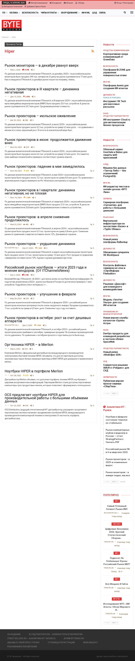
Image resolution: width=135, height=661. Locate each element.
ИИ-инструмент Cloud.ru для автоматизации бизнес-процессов (116, 122)
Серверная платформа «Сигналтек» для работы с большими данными (115, 206)
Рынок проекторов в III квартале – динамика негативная (42, 90)
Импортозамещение (37, 3)
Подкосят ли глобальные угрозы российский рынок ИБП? (116, 561)
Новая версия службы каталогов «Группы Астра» (115, 320)
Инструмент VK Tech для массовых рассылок (114, 104)
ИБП (117, 501)
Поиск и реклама (112, 98)
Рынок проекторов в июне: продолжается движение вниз (48, 141)
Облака (13, 13)
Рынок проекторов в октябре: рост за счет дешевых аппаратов (48, 319)
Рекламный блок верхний (22, 646)
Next (115, 394)
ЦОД (94, 13)
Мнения (68, 3)
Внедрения (55, 3)
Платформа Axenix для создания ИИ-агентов (115, 87)
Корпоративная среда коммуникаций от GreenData (115, 57)
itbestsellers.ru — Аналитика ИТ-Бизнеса (31, 638)
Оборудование (69, 13)
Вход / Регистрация (123, 3)
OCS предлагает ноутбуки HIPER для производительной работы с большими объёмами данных (46, 398)
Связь (102, 13)
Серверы (107, 199)
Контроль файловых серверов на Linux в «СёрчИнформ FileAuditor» (114, 269)
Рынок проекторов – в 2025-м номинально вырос (118, 462)
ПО (3, 13)
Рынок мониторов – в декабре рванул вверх (41, 65)
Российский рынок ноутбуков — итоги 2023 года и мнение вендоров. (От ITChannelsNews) (46, 269)
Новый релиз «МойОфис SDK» (112, 353)
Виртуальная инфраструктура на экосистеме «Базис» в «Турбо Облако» (115, 224)
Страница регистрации (61, 642)
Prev (107, 394)
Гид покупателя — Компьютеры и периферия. (56, 634)
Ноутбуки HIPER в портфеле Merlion (34, 371)
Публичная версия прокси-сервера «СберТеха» (113, 383)
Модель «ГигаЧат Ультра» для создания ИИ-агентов (115, 302)
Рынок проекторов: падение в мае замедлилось (45, 166)
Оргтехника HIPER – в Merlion (29, 345)
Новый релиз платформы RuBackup (115, 240)
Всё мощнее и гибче (116, 584)
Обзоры (79, 3)
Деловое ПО (109, 95)
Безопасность (30, 13)
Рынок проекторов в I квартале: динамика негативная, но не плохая (40, 191)
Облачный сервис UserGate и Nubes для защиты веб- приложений (115, 153)
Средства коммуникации (116, 50)
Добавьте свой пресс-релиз (23, 642)
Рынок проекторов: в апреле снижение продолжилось (37, 218)
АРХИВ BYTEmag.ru (74, 638)
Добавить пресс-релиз (35, 7)
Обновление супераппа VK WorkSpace (116, 253)
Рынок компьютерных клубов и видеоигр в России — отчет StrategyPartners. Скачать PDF (117, 436)
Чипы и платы (49, 13)
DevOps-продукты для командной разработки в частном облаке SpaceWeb (116, 337)
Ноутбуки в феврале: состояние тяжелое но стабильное (117, 419)
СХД (105, 361)
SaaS (105, 113)
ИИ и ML (86, 13)
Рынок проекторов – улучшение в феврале (40, 294)
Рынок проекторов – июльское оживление (40, 116)
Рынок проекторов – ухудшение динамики (40, 244)
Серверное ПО (110, 377)
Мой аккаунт (90, 642)
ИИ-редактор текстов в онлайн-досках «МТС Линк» (116, 189)
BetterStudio (123, 656)
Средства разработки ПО (116, 116)
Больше (112, 13)
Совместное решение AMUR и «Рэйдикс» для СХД (116, 368)
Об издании (14, 634)
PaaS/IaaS (108, 217)
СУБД (105, 164)
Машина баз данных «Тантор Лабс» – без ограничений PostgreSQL (114, 172)
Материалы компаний (12, 7)
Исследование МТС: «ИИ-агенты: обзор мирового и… (116, 607)
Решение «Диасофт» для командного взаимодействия (114, 287)
